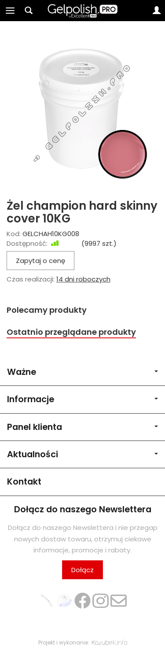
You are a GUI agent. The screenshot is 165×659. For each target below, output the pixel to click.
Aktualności (82, 454)
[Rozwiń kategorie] (10, 10)
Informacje (82, 399)
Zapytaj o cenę (40, 260)
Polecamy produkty (47, 309)
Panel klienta (82, 427)
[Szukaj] (28, 10)
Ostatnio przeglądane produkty (71, 331)
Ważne (82, 372)
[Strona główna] (82, 10)
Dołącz (82, 569)
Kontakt (24, 482)
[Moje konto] (156, 10)
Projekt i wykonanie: (82, 642)
